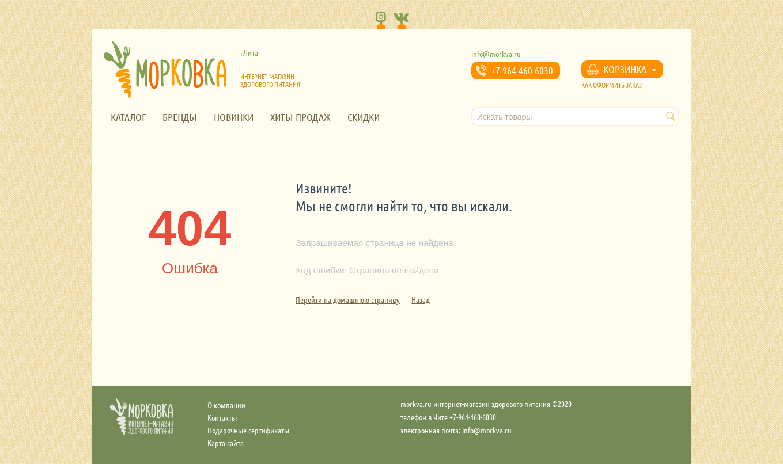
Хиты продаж (300, 117)
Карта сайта (225, 443)
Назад (420, 299)
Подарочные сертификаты (248, 430)
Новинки (234, 117)
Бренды (179, 117)
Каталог (128, 117)
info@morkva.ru (496, 53)
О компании (226, 405)
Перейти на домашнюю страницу (348, 299)
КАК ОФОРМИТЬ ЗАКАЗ (611, 84)
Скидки (363, 117)
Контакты (222, 417)
